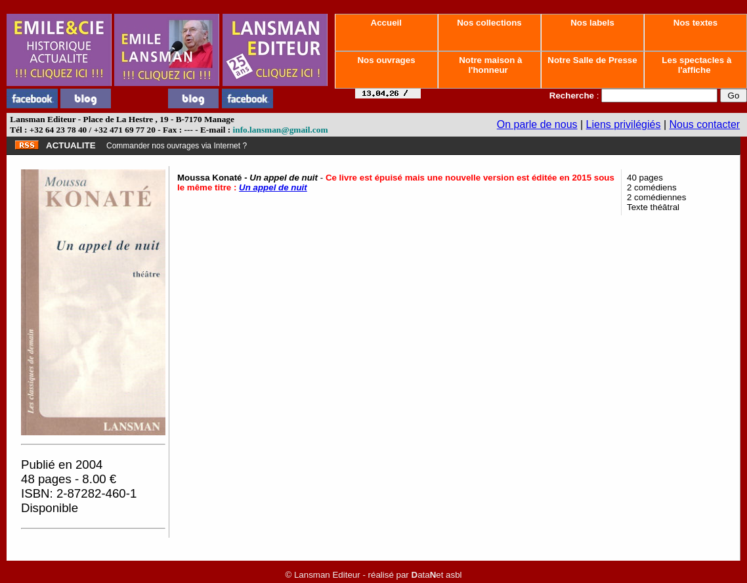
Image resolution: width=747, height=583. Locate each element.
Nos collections (489, 23)
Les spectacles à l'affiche (696, 65)
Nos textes (695, 23)
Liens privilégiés (623, 124)
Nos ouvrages (386, 60)
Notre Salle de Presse (592, 60)
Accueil (386, 23)
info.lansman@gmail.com (280, 130)
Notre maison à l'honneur (490, 65)
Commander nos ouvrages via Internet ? (176, 145)
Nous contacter (705, 124)
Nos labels (592, 23)
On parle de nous (537, 124)
